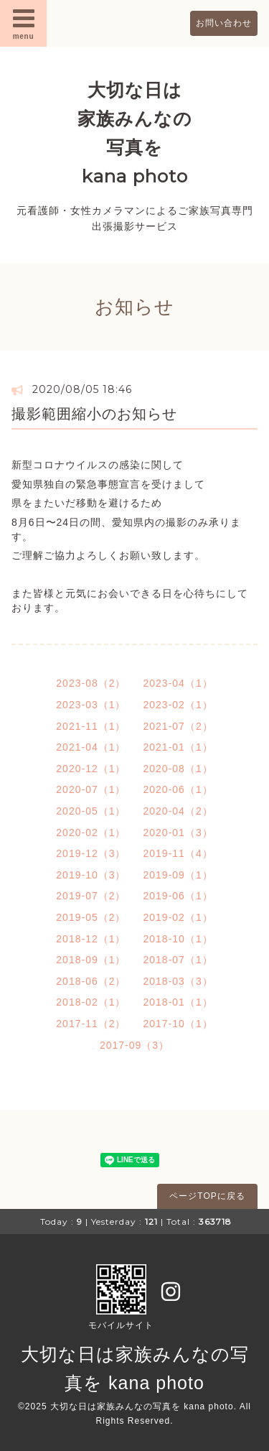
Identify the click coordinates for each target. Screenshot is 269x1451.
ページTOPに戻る (207, 1196)
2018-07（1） (178, 959)
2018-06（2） (91, 981)
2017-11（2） (91, 1023)
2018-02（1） (91, 1002)
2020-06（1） (178, 789)
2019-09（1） (178, 875)
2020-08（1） (178, 768)
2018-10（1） (178, 939)
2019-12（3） (91, 853)
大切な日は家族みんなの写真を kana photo (142, 1406)
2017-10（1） (178, 1023)
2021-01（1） (178, 747)
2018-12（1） (91, 939)
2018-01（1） (178, 1002)
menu (24, 23)
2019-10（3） (91, 875)
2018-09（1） (91, 959)
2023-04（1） (178, 683)
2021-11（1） (91, 726)
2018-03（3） (178, 981)
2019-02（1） (178, 917)
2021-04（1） (91, 747)
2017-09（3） (134, 1045)
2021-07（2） (178, 726)
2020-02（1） (91, 832)
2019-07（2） (91, 895)
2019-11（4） (178, 853)
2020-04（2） (178, 811)
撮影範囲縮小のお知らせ (94, 414)
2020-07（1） (91, 789)
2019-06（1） (178, 895)
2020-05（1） (91, 811)
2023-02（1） (178, 704)
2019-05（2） (91, 917)
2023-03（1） (91, 704)
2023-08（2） (91, 683)
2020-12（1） (91, 768)
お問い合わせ (224, 23)
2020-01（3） (178, 832)
